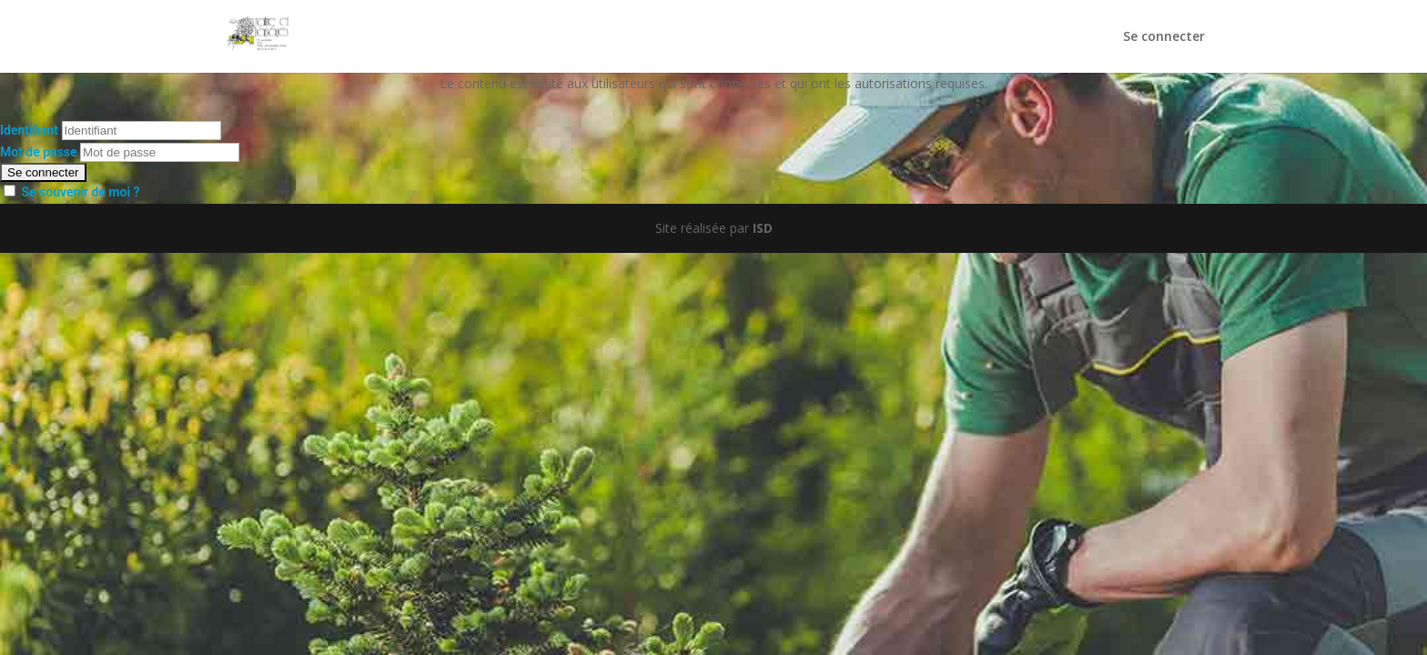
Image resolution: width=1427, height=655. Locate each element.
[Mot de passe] (159, 152)
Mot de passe (38, 152)
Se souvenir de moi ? (80, 192)
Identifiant (29, 130)
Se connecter (1164, 37)
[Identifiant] (141, 130)
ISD (763, 228)
